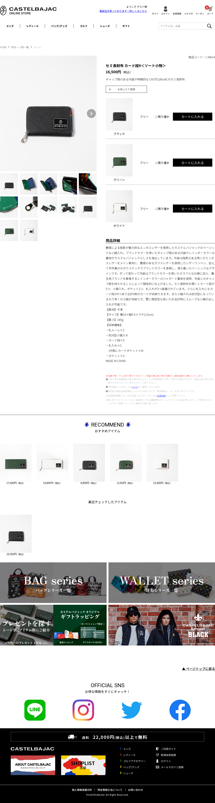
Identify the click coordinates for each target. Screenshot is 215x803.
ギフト (126, 26)
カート (210, 10)
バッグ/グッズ (59, 26)
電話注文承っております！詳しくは (123, 11)
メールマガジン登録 (172, 767)
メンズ (10, 26)
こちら (134, 386)
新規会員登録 (168, 755)
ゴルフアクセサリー (134, 761)
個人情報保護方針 (82, 790)
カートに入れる (192, 116)
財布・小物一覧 (20, 47)
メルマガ (188, 13)
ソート (37, 47)
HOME (3, 47)
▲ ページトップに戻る (198, 668)
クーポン (200, 13)
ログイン (165, 13)
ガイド (155, 13)
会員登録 (177, 13)
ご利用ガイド (168, 748)
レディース (32, 26)
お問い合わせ (135, 790)
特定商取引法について (110, 790)
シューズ (105, 26)
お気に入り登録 (126, 89)
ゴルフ (83, 26)
